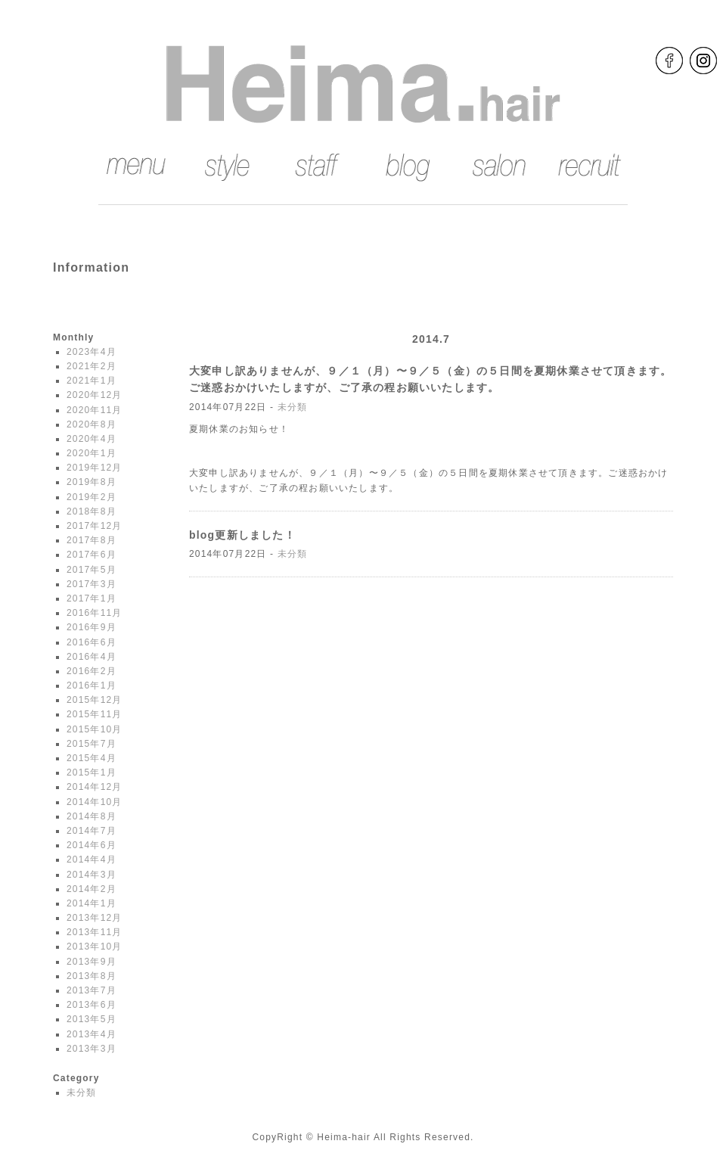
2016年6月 (91, 642)
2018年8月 (91, 511)
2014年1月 (91, 903)
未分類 (82, 1092)
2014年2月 (91, 889)
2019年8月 (91, 482)
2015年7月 (91, 743)
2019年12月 (95, 467)
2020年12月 (95, 395)
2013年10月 (95, 946)
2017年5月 (91, 569)
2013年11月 (95, 932)
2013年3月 (91, 1048)
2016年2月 (91, 671)
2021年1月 (91, 380)
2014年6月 (91, 845)
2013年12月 (95, 917)
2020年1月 (91, 453)
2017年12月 (95, 526)
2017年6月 (91, 554)
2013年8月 (91, 976)
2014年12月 (95, 787)
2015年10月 (95, 729)
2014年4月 (91, 859)
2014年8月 (91, 816)
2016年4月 (91, 656)
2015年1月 (91, 772)
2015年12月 (95, 700)
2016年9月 (91, 627)
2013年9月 (91, 961)
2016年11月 (95, 613)
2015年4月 (91, 758)
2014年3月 (91, 874)
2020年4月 (91, 439)
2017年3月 (91, 584)
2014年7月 (91, 830)
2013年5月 (91, 1019)
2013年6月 (91, 1004)
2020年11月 (95, 410)
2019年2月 (91, 497)
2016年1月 (91, 685)
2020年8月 (91, 424)
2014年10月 (95, 802)
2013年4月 (91, 1034)
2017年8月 (91, 540)
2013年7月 (91, 990)
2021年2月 (91, 366)
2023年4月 (91, 352)
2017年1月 (91, 598)
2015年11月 (95, 714)
